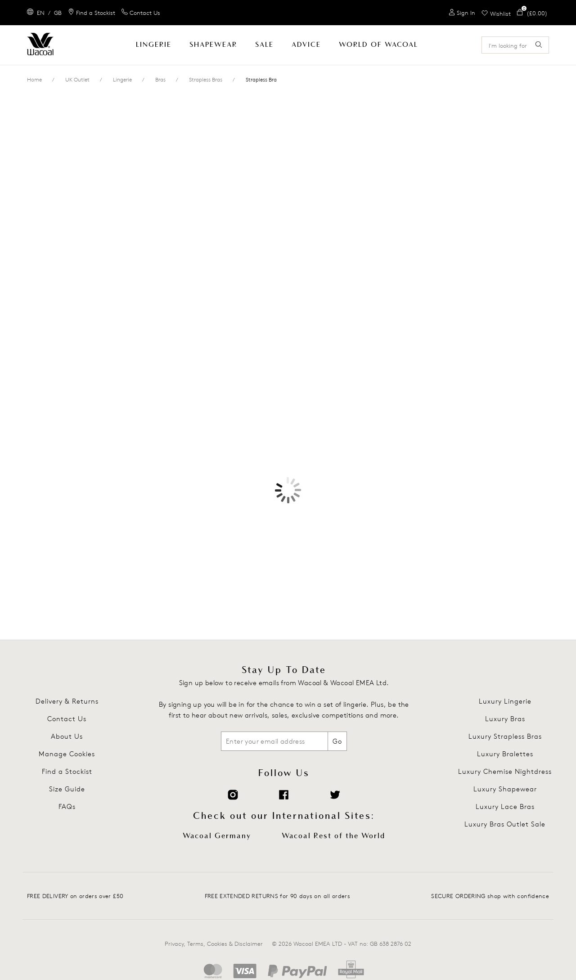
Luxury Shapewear (505, 789)
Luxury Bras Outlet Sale (504, 824)
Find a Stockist (67, 771)
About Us (67, 736)
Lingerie (153, 45)
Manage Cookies (67, 754)
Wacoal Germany (217, 836)
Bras (160, 79)
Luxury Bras (505, 718)
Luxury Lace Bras (505, 806)
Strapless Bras (205, 79)
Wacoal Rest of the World (333, 836)
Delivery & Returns (67, 701)
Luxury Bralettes (505, 754)
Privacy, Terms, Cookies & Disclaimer (214, 943)
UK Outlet (77, 79)
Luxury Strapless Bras (505, 736)
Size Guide (67, 789)
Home (34, 79)
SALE (264, 45)
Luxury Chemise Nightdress (505, 771)
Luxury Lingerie (505, 701)
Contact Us (66, 718)
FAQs (67, 806)
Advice (306, 45)
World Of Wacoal (378, 45)
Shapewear (213, 45)
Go (337, 741)
